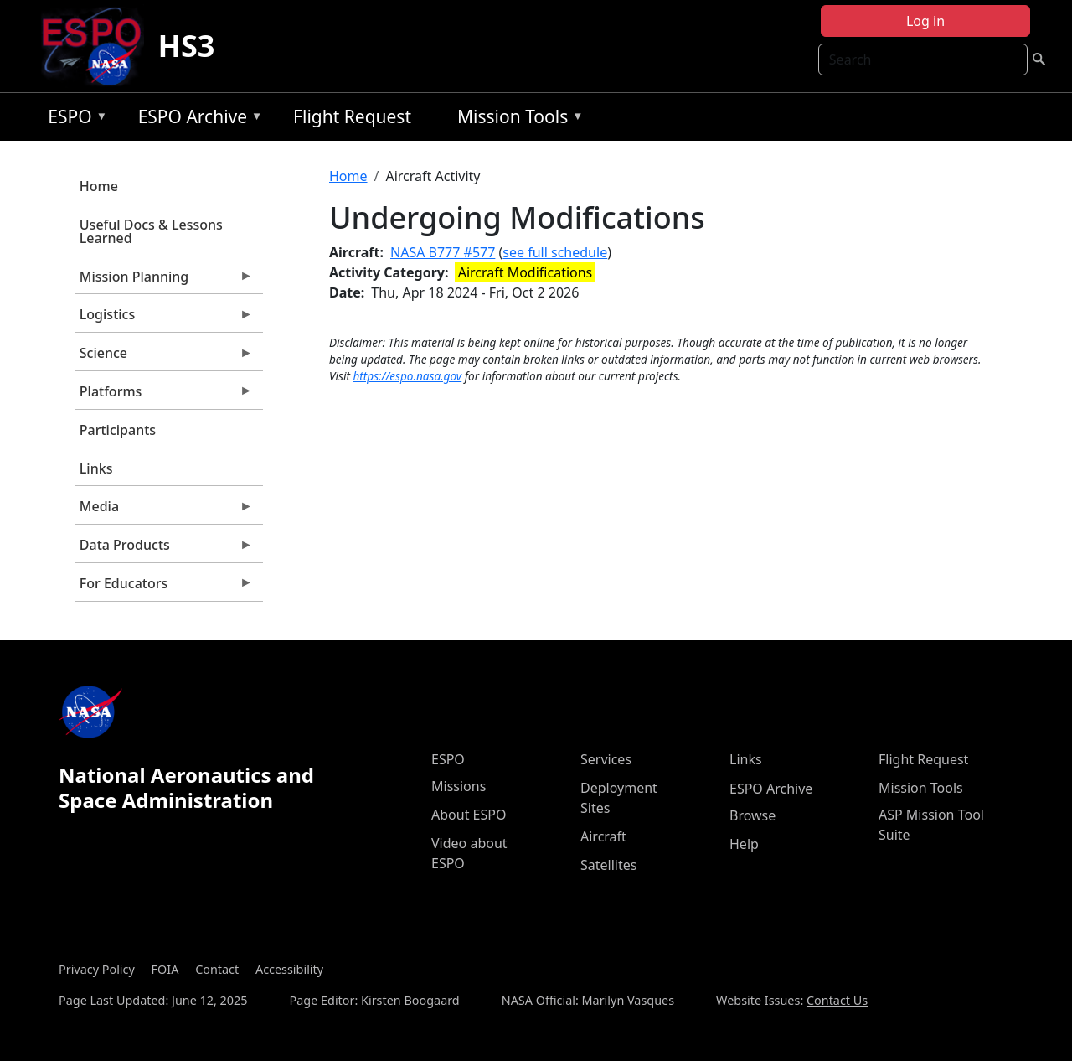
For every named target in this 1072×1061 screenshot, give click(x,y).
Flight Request (352, 116)
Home (99, 186)
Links (96, 468)
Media (164, 510)
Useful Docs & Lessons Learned (151, 231)
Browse (752, 815)
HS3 (185, 45)
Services (605, 759)
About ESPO (468, 814)
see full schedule (554, 252)
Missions (458, 786)
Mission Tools (516, 119)
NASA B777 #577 (442, 252)
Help (744, 844)
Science (164, 357)
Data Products (164, 549)
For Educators (164, 587)
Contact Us (837, 1000)
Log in (925, 21)
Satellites (608, 865)
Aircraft (603, 836)
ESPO (73, 119)
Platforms (164, 395)
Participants (118, 430)
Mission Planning (164, 280)
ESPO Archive (196, 119)
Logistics (164, 318)
